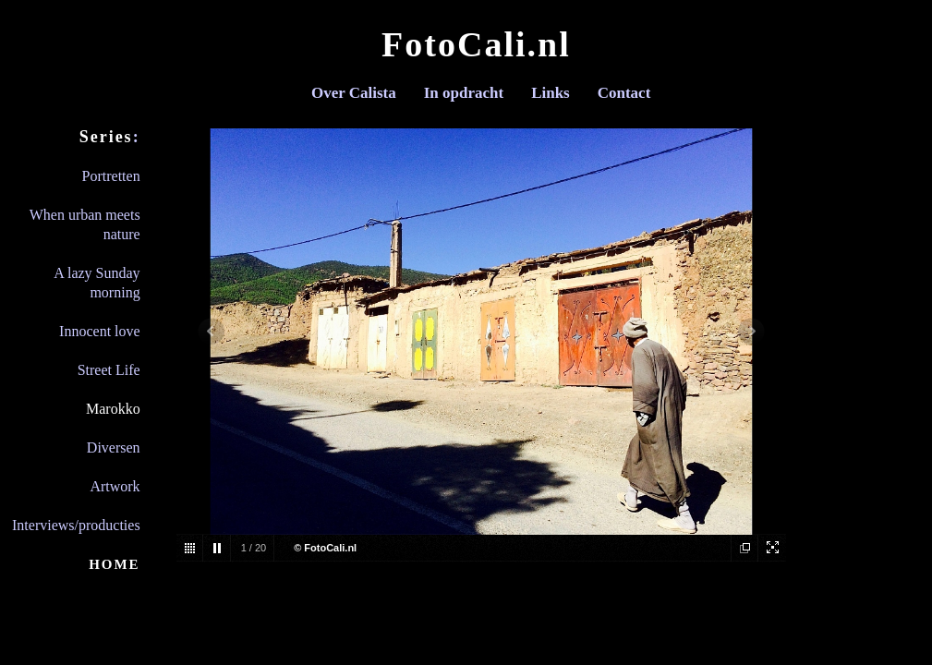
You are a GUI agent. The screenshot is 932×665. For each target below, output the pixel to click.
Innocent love (99, 331)
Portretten (111, 176)
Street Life (109, 370)
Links (550, 93)
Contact (624, 93)
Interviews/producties (76, 525)
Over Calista (353, 93)
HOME (114, 564)
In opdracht (463, 93)
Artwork (114, 486)
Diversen (113, 447)
